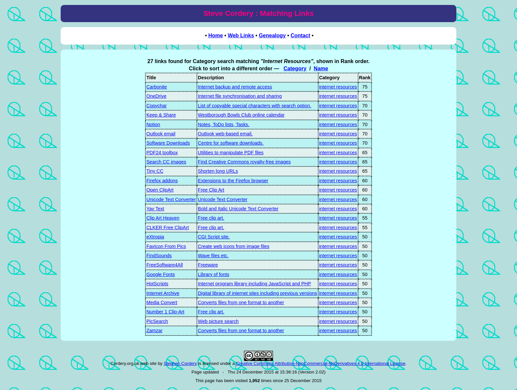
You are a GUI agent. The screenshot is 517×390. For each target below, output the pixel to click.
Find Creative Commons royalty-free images (244, 161)
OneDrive (156, 96)
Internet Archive (162, 293)
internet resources (338, 86)
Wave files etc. (213, 255)
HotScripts (157, 283)
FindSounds (159, 255)
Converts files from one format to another (241, 302)
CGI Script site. (214, 236)
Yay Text (155, 208)
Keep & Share (161, 115)
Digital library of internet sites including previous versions (257, 293)
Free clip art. (211, 218)
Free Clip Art (211, 190)
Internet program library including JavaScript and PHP (254, 283)
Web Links (241, 35)
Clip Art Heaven (162, 218)
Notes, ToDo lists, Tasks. (223, 124)
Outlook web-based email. (225, 133)
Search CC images (166, 161)
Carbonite (156, 86)
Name (321, 68)
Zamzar (154, 330)
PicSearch (157, 321)
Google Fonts (160, 274)
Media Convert (161, 302)
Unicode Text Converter (171, 199)
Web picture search (218, 321)
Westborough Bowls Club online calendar (241, 115)
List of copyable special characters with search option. (254, 105)
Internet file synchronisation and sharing (240, 96)
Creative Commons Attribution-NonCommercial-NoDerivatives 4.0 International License (320, 363)
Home (215, 35)
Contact (300, 35)
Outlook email (160, 133)
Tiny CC (154, 171)
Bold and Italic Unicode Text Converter (238, 208)
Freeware (208, 264)
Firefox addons (162, 180)
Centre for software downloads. (230, 143)
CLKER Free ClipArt (167, 227)
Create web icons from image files (233, 246)
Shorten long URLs (218, 171)
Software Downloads (168, 143)
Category (295, 68)
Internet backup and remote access (235, 86)
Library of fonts (213, 274)
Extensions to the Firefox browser (233, 180)
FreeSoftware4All (164, 264)
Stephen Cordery (180, 363)
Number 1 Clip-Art (165, 311)
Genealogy (272, 35)
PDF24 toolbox (162, 152)
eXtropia (155, 236)
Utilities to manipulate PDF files (230, 152)
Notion (153, 124)
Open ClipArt (159, 190)
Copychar (156, 105)
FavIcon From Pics (166, 246)
